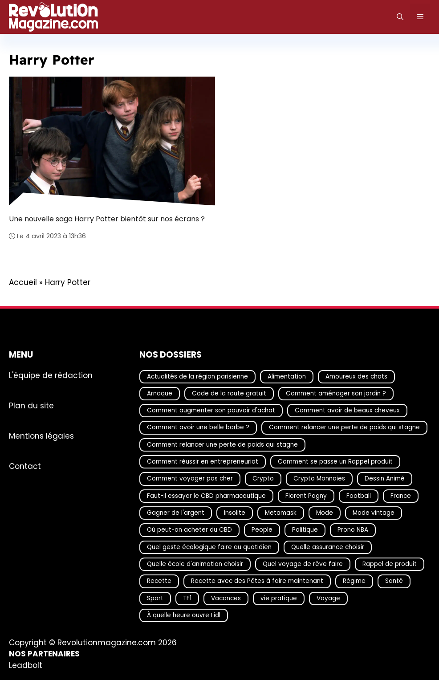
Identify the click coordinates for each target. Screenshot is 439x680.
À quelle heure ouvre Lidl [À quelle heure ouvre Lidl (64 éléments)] (183, 615)
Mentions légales (41, 436)
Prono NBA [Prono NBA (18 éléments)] (352, 530)
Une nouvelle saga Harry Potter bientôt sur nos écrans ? (107, 219)
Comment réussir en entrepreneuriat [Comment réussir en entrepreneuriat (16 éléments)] (202, 461)
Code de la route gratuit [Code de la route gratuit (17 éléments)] (229, 393)
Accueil (23, 282)
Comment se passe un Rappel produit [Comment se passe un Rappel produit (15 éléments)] (335, 461)
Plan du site (31, 405)
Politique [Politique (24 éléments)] (305, 530)
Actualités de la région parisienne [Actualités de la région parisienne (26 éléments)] (197, 376)
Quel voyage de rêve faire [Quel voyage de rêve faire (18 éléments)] (303, 564)
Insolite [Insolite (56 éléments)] (234, 513)
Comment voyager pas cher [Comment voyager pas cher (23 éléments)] (190, 479)
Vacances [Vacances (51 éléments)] (226, 598)
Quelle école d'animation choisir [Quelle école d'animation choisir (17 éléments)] (195, 564)
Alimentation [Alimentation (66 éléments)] (287, 376)
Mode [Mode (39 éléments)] (324, 513)
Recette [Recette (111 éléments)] (159, 581)
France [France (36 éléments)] (400, 496)
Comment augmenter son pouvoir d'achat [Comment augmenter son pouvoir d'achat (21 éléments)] (211, 410)
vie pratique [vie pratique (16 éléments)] (278, 598)
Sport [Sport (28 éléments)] (155, 598)
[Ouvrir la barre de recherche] (400, 17)
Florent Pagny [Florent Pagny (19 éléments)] (306, 496)
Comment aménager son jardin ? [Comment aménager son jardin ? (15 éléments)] (336, 393)
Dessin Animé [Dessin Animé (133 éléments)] (385, 479)
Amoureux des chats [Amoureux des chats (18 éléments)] (356, 376)
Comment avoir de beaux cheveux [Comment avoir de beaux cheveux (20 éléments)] (347, 410)
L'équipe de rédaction (51, 375)
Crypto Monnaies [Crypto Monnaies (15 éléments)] (319, 479)
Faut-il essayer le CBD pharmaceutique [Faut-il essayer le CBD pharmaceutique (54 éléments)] (206, 496)
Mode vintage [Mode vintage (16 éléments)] (373, 513)
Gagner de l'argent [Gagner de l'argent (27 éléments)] (175, 513)
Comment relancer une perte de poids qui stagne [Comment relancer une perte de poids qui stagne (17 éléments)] (344, 427)
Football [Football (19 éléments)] (358, 496)
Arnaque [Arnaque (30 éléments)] (159, 393)
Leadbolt (25, 665)
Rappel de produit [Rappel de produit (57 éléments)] (389, 564)
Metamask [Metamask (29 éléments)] (281, 513)
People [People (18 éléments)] (262, 530)
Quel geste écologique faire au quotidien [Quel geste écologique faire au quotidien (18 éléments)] (209, 547)
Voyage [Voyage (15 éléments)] (328, 598)
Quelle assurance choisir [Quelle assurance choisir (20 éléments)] (327, 547)
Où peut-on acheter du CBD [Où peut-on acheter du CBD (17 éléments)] (189, 530)
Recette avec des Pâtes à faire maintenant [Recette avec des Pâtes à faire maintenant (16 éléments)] (257, 581)
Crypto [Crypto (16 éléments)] (263, 479)
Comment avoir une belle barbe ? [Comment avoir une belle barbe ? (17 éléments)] (198, 427)
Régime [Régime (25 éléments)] (354, 581)
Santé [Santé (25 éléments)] (394, 581)
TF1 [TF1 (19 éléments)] (187, 598)
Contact (25, 466)
